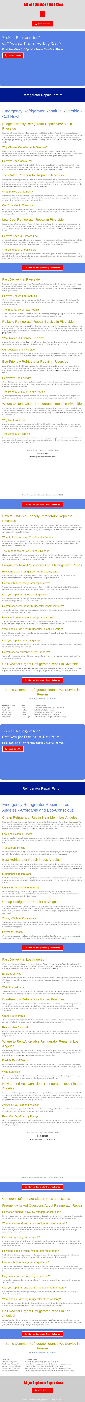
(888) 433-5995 (61, 140)
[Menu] (42, 14)
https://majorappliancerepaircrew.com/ (42, 457)
